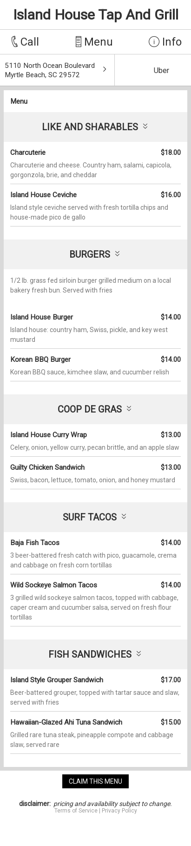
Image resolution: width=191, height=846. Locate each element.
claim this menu (95, 781)
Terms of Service (76, 810)
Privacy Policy (119, 810)
